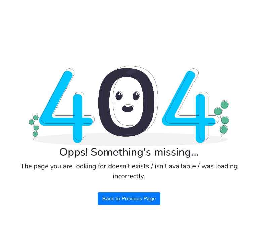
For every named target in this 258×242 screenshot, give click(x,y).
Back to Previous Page (129, 198)
